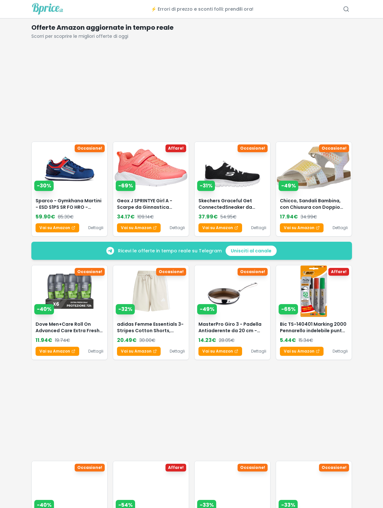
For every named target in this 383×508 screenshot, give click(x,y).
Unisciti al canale (251, 251)
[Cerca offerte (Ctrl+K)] (346, 9)
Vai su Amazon (57, 227)
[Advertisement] (191, 93)
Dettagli (95, 227)
